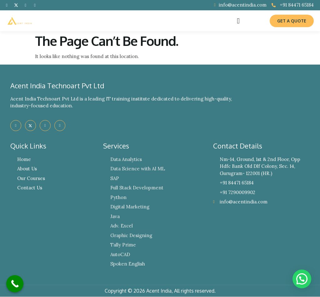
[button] (238, 21)
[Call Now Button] (14, 283)
